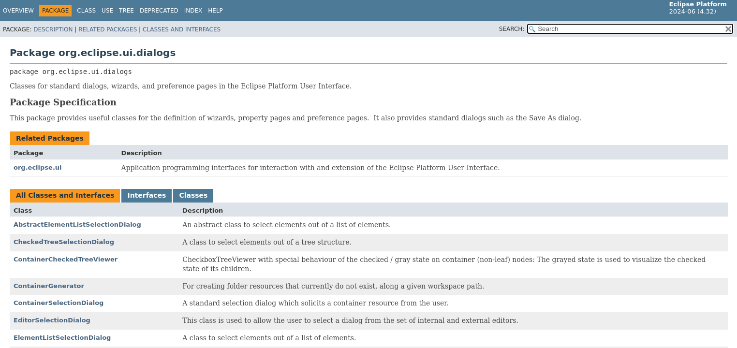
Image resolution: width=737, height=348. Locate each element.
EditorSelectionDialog (52, 320)
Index (193, 10)
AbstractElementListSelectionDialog (77, 224)
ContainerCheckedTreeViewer (66, 259)
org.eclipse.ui (38, 167)
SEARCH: (512, 29)
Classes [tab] (193, 195)
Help (215, 10)
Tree (126, 10)
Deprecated (159, 10)
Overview (18, 10)
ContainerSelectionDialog (58, 302)
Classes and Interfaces (182, 29)
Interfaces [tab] (146, 195)
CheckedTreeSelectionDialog (64, 242)
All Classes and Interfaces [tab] (65, 195)
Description (53, 29)
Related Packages (107, 29)
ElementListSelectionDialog (62, 337)
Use (107, 10)
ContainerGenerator (49, 286)
